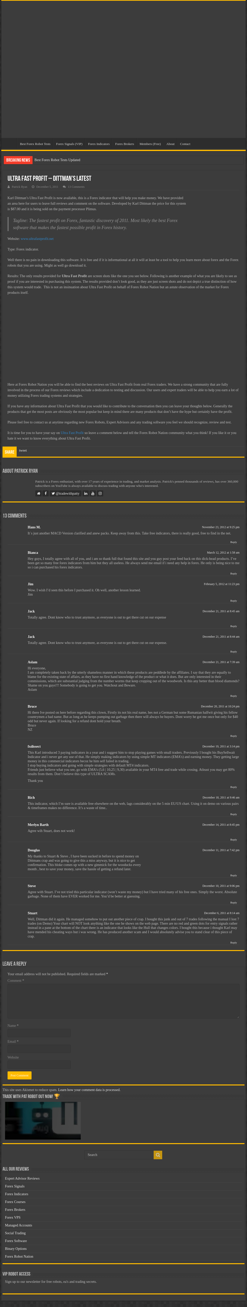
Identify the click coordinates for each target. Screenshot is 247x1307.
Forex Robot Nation (19, 1256)
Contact (185, 144)
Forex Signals (14, 1186)
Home (10, 143)
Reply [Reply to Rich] (233, 814)
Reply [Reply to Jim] (233, 600)
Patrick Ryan (19, 187)
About (170, 144)
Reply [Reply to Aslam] (233, 695)
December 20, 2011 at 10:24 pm (220, 706)
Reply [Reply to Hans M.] (233, 541)
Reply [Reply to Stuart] (233, 942)
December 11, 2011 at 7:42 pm (221, 850)
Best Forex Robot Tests (35, 144)
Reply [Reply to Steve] (233, 902)
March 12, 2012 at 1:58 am (223, 552)
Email (13, 1041)
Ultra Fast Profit (72, 433)
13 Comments (76, 187)
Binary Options (16, 1249)
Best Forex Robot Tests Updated (57, 160)
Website (13, 1057)
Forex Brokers (124, 144)
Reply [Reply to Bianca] (233, 573)
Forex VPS (13, 1217)
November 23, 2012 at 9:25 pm (221, 527)
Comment (16, 981)
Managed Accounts (18, 1225)
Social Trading (15, 1233)
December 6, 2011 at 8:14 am (221, 913)
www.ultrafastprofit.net (37, 239)
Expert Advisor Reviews (22, 1178)
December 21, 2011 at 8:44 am (221, 636)
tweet (23, 450)
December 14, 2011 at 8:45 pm (220, 824)
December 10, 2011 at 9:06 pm (220, 886)
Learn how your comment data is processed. (89, 1090)
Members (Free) (150, 144)
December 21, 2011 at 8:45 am (221, 611)
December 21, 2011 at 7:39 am (221, 662)
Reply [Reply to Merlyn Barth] (233, 839)
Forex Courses (15, 1202)
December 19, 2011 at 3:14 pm (220, 746)
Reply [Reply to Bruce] (233, 735)
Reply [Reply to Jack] (233, 626)
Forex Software (16, 1241)
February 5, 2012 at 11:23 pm (221, 584)
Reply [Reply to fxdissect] (233, 786)
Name (13, 1026)
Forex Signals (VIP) (69, 144)
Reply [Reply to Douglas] (233, 875)
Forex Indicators (99, 144)
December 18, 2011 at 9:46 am (221, 797)
